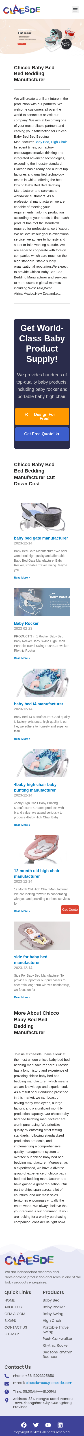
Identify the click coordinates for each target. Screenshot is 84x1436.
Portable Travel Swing (56, 1329)
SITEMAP (11, 1334)
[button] (75, 9)
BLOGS (10, 1320)
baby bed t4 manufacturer (38, 704)
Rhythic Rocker (56, 1345)
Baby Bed (41, 142)
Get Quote (70, 909)
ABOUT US (13, 1307)
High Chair (59, 142)
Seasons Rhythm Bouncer (58, 1354)
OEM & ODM (14, 1313)
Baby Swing (53, 1313)
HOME (9, 1300)
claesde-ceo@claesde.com (49, 1382)
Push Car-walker (57, 1338)
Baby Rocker (26, 623)
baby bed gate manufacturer (41, 538)
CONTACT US (15, 1327)
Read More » (22, 577)
